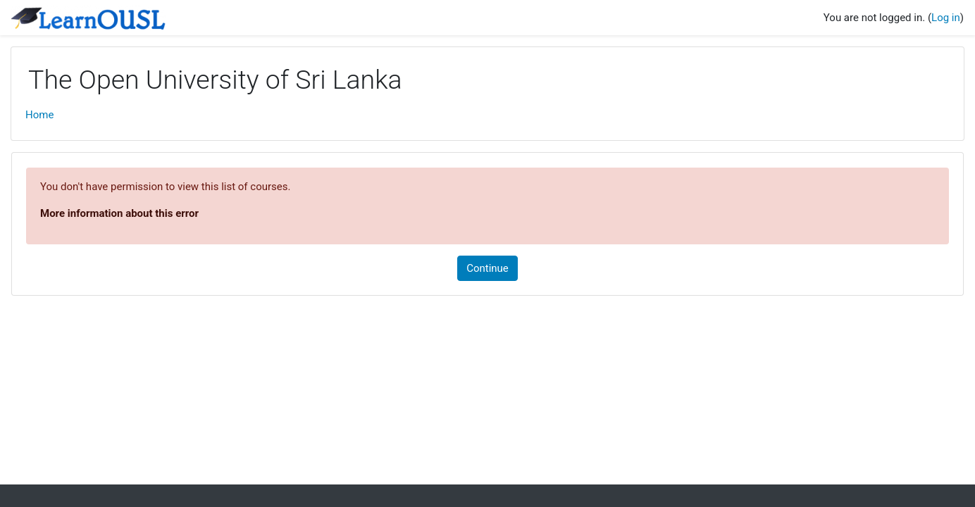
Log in (945, 17)
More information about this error (119, 213)
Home (39, 114)
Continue (487, 268)
